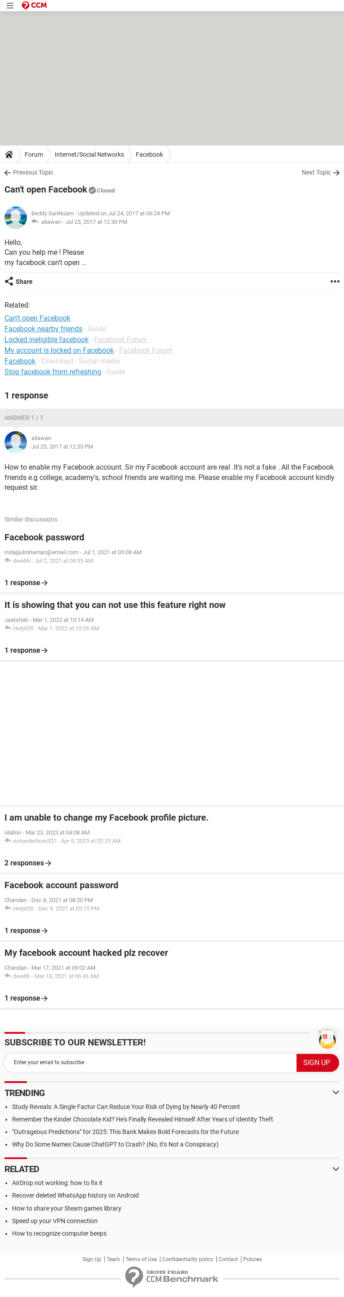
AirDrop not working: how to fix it (57, 1182)
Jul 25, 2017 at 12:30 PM (96, 221)
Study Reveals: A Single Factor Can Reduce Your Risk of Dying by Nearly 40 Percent (126, 1106)
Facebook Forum (120, 339)
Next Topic (316, 172)
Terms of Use (141, 1259)
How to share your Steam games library (66, 1208)
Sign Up (91, 1259)
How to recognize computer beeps (59, 1233)
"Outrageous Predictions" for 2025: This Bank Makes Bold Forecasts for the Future (125, 1131)
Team (113, 1259)
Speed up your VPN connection (55, 1220)
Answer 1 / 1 (23, 417)
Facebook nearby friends (43, 329)
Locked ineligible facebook (46, 339)
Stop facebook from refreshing (52, 372)
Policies (252, 1259)
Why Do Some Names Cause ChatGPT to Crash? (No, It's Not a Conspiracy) (115, 1144)
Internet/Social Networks (89, 154)
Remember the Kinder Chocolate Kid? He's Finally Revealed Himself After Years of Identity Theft (142, 1119)
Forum (34, 154)
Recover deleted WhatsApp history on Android (75, 1195)
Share (24, 281)
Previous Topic (33, 172)
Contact (228, 1259)
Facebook (149, 154)
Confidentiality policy (187, 1259)
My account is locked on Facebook (59, 350)
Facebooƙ (20, 361)
